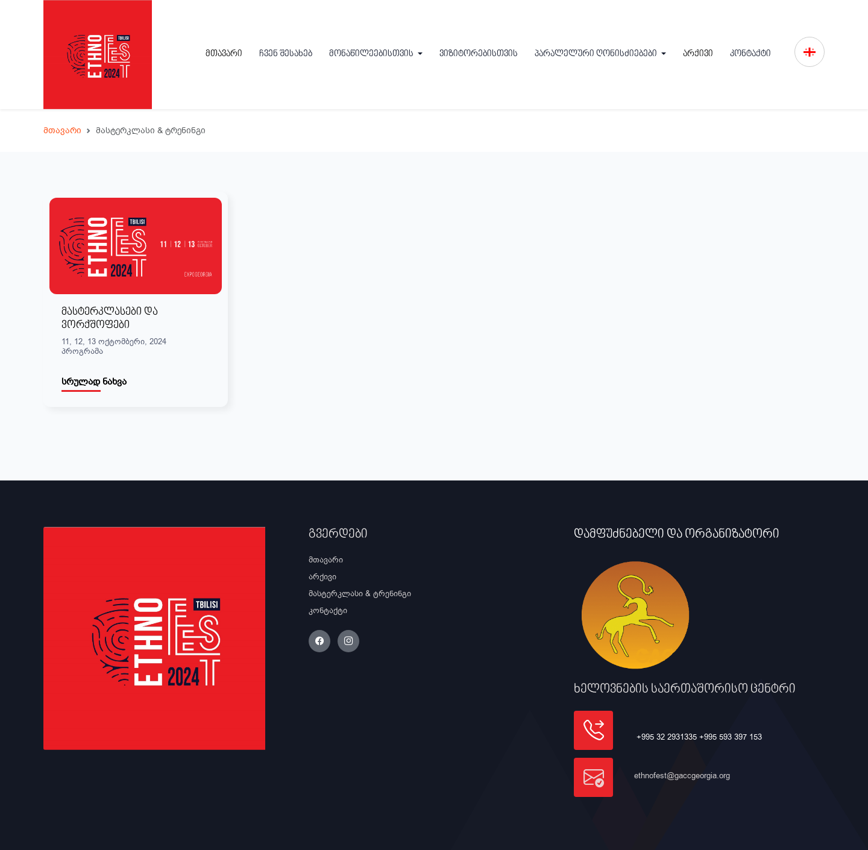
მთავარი (224, 53)
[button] (809, 52)
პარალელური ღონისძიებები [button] (597, 53)
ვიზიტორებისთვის (478, 53)
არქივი (698, 53)
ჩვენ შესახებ (285, 53)
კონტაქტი (750, 53)
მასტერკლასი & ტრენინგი (360, 593)
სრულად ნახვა (94, 382)
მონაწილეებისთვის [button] (372, 53)
